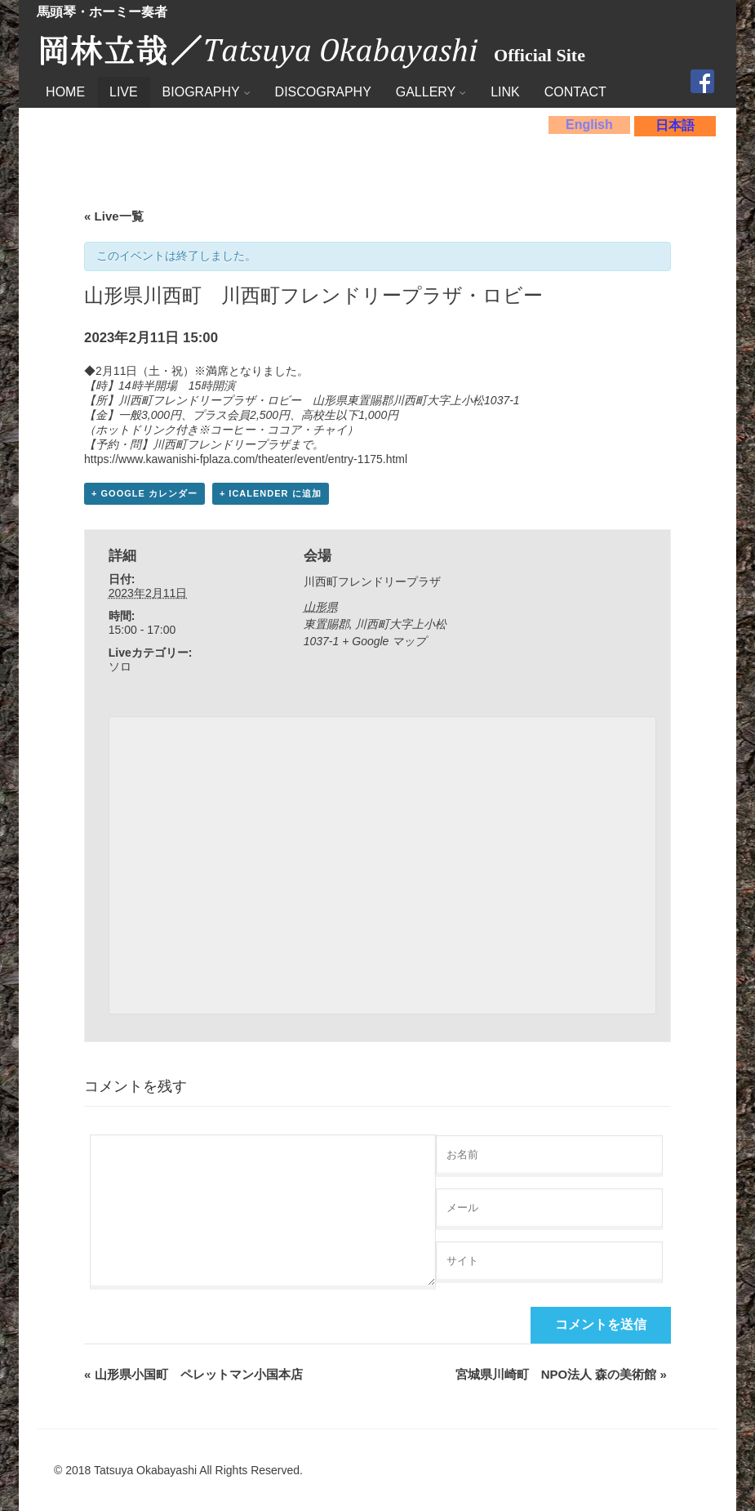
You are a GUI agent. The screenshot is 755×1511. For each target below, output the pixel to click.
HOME (65, 92)
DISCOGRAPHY (323, 92)
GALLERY (431, 92)
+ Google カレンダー (144, 493)
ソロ (120, 666)
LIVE (123, 92)
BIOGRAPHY (206, 92)
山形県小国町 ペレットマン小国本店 (193, 1374)
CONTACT (575, 92)
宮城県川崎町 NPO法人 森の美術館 (561, 1374)
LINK (505, 92)
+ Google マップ (384, 641)
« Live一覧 (114, 216)
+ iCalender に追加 (271, 493)
